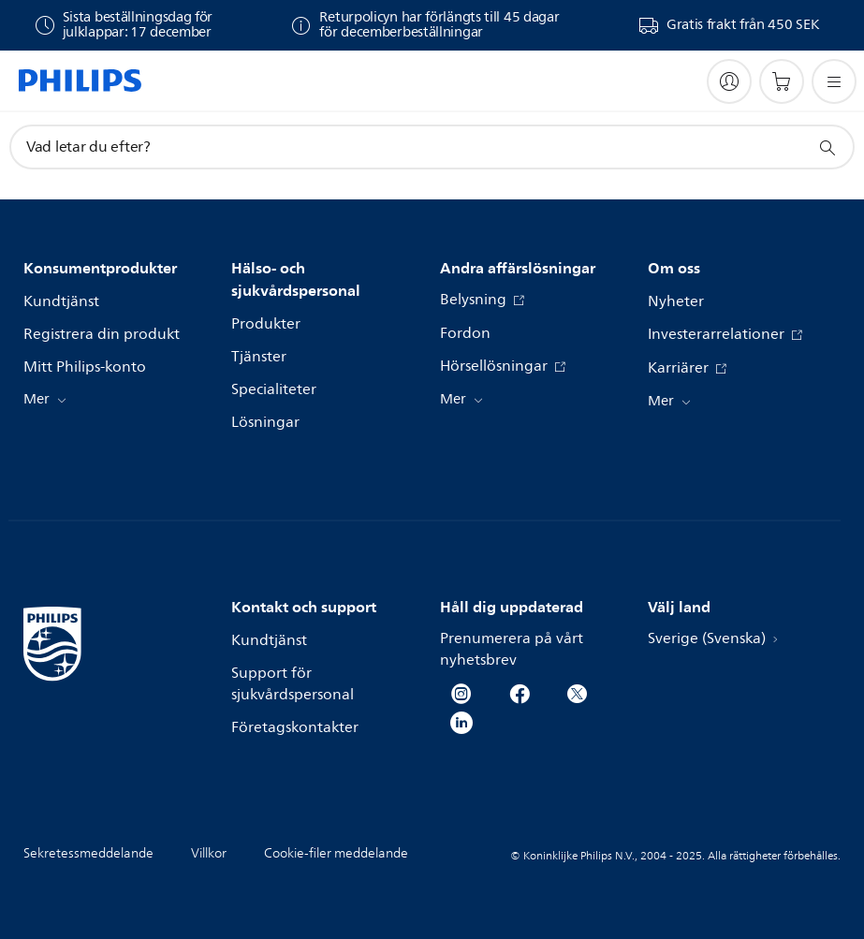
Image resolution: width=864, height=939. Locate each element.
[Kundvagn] (781, 81)
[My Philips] (729, 81)
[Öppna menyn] (834, 81)
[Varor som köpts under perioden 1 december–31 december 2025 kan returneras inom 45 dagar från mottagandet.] (424, 25)
